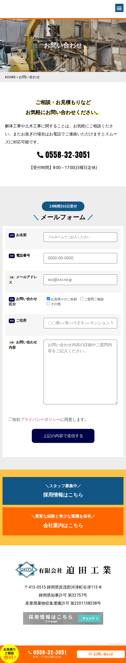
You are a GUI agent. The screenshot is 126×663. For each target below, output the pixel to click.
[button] (119, 8)
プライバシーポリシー (40, 419)
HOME (10, 77)
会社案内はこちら (63, 525)
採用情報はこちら (63, 495)
